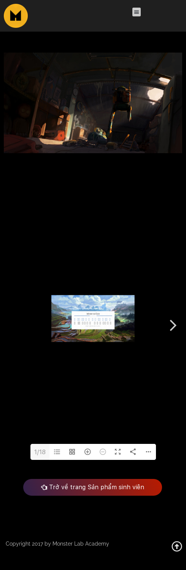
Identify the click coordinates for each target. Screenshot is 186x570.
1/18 (40, 452)
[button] (136, 12)
